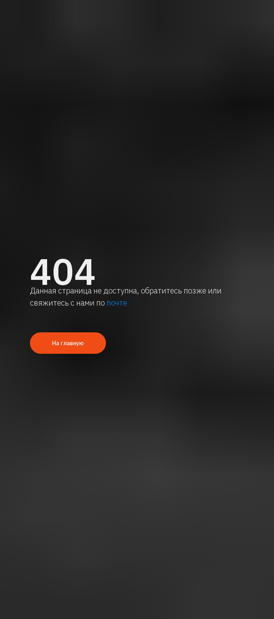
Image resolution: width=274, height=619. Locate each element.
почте (117, 302)
